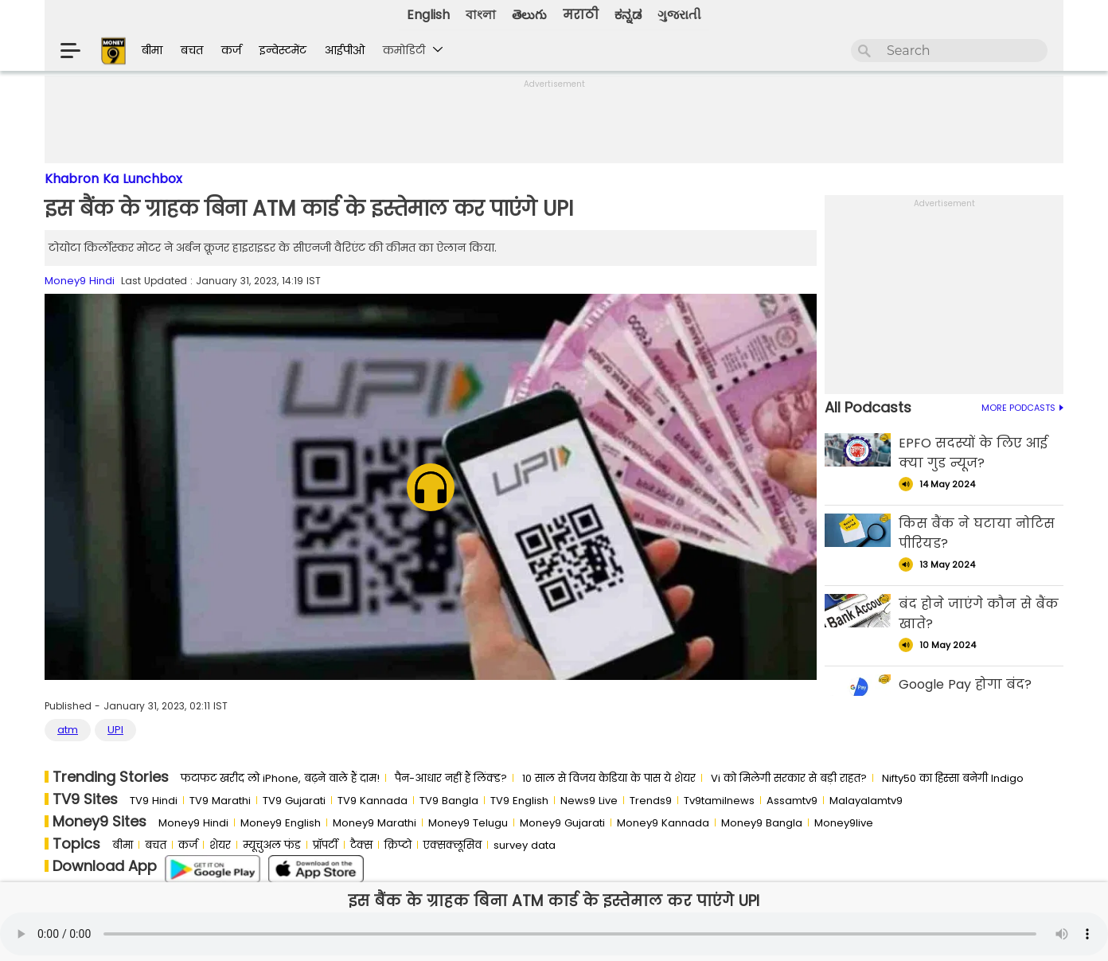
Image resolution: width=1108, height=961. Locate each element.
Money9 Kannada (663, 822)
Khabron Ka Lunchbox (113, 179)
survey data (525, 845)
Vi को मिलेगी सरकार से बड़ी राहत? (789, 778)
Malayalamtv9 (866, 800)
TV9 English (519, 800)
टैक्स (361, 845)
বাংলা (481, 15)
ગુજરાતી (679, 15)
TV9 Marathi (220, 800)
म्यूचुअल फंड (272, 845)
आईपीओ (345, 50)
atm (67, 730)
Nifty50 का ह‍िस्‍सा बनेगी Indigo (953, 778)
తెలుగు (529, 15)
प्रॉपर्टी (325, 845)
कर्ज (231, 50)
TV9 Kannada (372, 800)
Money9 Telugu (468, 822)
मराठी (581, 15)
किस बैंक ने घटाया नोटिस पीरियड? (977, 533)
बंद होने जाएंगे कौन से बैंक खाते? (979, 614)
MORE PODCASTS (1022, 407)
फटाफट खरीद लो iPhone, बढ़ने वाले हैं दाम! (280, 778)
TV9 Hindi (154, 800)
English (428, 15)
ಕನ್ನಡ (628, 15)
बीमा (152, 50)
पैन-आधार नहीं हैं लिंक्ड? (451, 778)
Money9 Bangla (761, 822)
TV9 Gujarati (294, 800)
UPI (115, 730)
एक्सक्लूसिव (452, 845)
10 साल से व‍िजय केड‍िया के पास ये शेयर (609, 778)
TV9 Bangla (448, 800)
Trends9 (651, 800)
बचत (192, 50)
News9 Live (589, 800)
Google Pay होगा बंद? (965, 684)
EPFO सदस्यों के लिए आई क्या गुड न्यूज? (973, 453)
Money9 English (280, 822)
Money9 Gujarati (562, 822)
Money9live (843, 822)
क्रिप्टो (398, 845)
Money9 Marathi (374, 822)
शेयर (220, 845)
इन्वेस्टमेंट (282, 50)
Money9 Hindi (80, 280)
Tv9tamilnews (719, 800)
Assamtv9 (792, 800)
